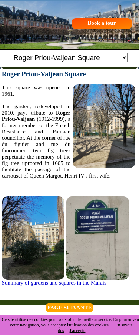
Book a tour (101, 23)
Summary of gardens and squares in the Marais (54, 283)
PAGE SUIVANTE (69, 308)
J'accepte (78, 330)
